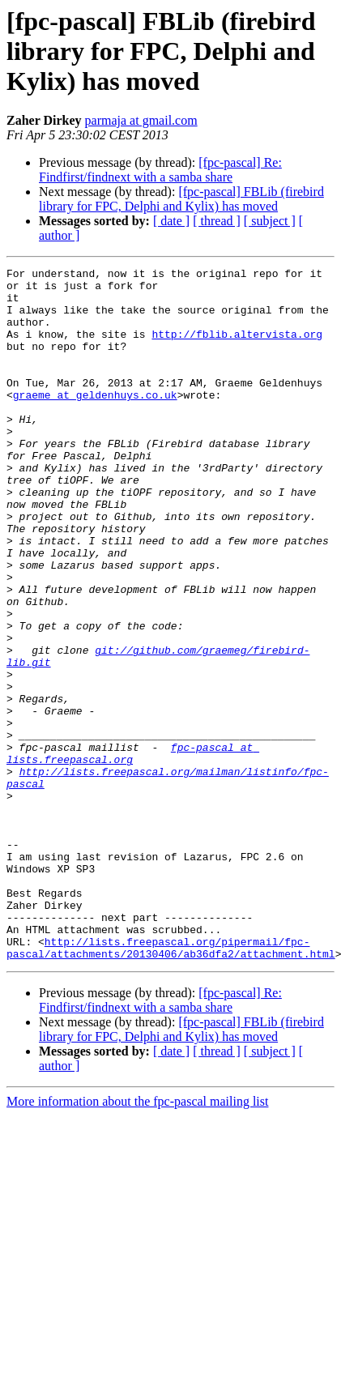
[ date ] (171, 221)
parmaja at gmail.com (141, 120)
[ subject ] (270, 221)
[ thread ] (217, 221)
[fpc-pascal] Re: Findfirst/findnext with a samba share (160, 170)
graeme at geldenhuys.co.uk (95, 421)
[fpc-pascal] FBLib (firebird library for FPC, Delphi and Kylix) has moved (181, 199)
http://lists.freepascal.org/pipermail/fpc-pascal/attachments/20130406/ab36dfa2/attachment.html (170, 1084)
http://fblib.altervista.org (236, 348)
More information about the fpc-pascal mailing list (137, 1240)
